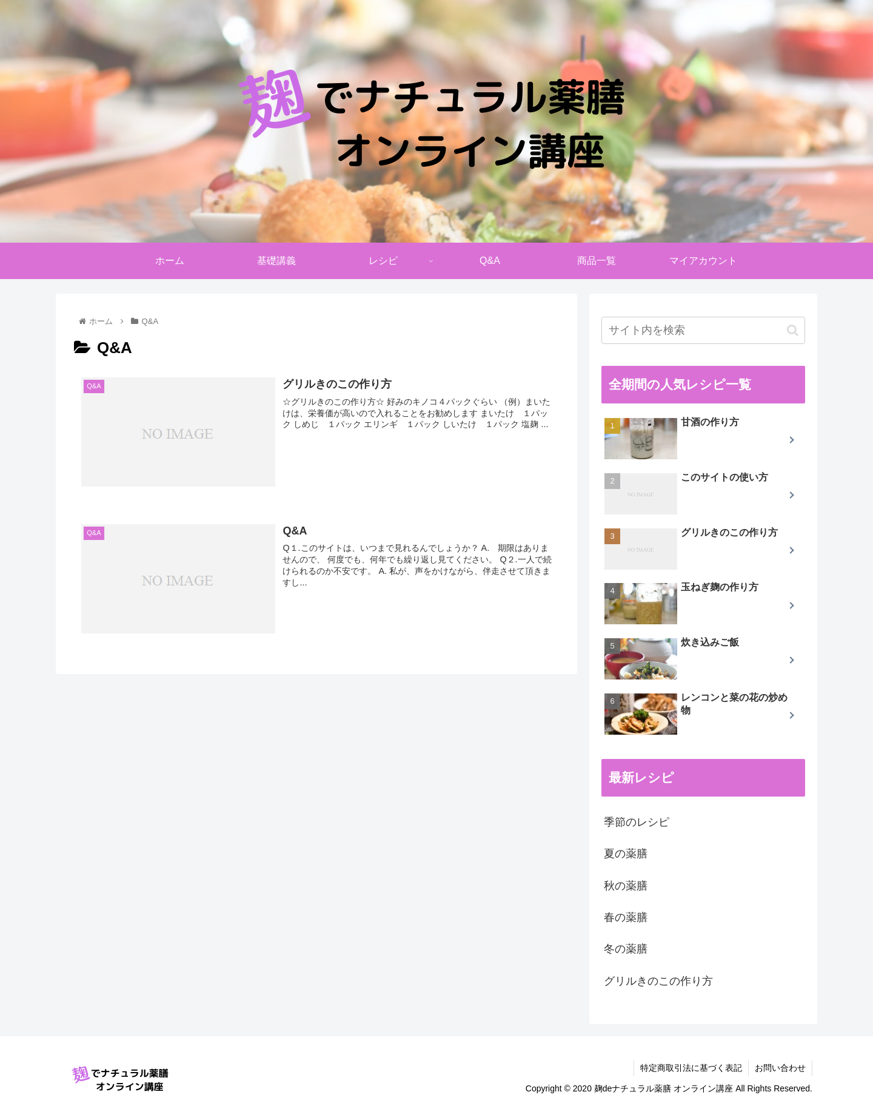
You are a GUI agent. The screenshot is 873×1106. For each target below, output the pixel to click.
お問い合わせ (780, 1068)
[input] (703, 330)
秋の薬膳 (625, 886)
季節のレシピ (636, 822)
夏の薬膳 (625, 854)
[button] (792, 330)
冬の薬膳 (625, 949)
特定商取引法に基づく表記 (691, 1068)
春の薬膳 (625, 917)
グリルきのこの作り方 (658, 981)
